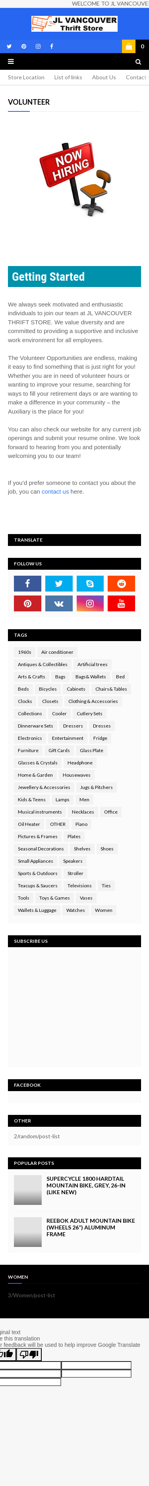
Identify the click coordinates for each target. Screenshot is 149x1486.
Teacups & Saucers (38, 886)
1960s (24, 652)
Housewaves (77, 775)
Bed (120, 677)
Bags (60, 677)
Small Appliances (35, 861)
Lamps (63, 799)
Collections (30, 713)
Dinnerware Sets (35, 726)
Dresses (102, 726)
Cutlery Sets (90, 713)
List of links (68, 77)
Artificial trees (92, 664)
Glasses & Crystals (38, 763)
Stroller (75, 873)
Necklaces (83, 812)
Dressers (73, 726)
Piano (81, 824)
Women (103, 910)
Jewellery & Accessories (44, 787)
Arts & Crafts (31, 677)
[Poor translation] (29, 1354)
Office (111, 812)
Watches (75, 910)
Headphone (80, 763)
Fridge (100, 738)
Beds (23, 689)
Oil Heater (29, 824)
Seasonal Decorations (41, 849)
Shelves (82, 849)
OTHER (58, 824)
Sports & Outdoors (38, 873)
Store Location (26, 77)
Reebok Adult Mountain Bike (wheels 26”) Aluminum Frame (90, 1227)
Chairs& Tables (111, 689)
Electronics (30, 738)
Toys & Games (54, 898)
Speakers (73, 861)
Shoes (107, 849)
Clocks (25, 701)
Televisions (80, 886)
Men (84, 799)
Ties (106, 886)
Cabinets (76, 689)
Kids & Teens (32, 799)
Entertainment (67, 738)
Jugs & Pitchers (96, 787)
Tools (23, 898)
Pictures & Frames (38, 836)
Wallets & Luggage (37, 910)
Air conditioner (57, 652)
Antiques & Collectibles (43, 664)
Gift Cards (59, 750)
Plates (74, 836)
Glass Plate (91, 750)
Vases (86, 898)
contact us (55, 491)
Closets (50, 701)
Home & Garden (35, 775)
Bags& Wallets (90, 677)
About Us (104, 77)
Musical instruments (40, 812)
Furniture (28, 750)
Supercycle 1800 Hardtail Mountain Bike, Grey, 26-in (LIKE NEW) (86, 1185)
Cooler (59, 713)
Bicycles (48, 689)
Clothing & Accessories (93, 701)
